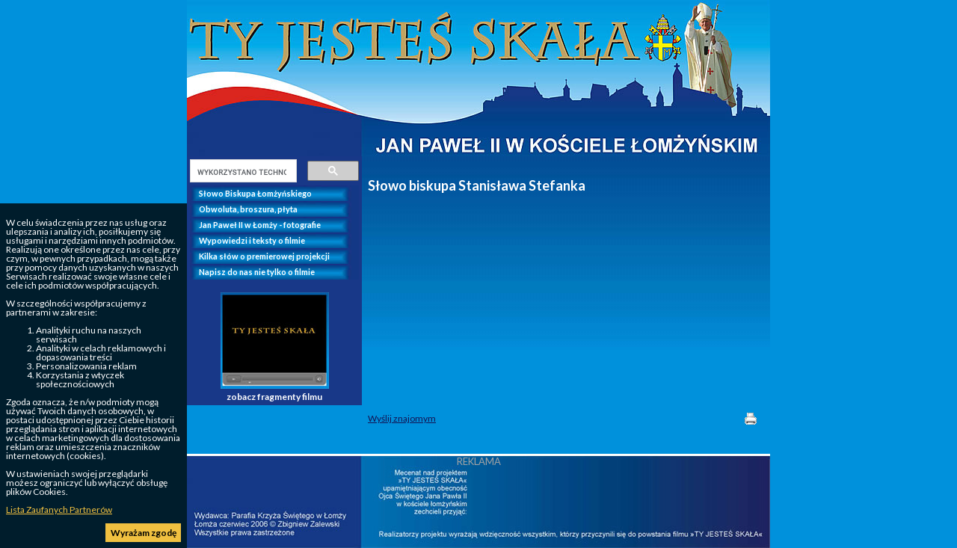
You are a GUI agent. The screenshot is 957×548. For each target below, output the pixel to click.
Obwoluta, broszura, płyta (248, 209)
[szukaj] (241, 172)
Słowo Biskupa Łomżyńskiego (255, 193)
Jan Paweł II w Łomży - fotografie (260, 225)
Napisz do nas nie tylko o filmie (257, 272)
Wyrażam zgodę (143, 532)
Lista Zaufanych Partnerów (59, 509)
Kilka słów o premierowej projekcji (264, 256)
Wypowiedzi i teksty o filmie (252, 240)
